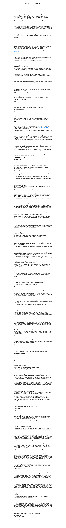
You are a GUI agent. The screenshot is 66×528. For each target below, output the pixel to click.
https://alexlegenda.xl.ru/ (21, 72)
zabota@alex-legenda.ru (43, 127)
